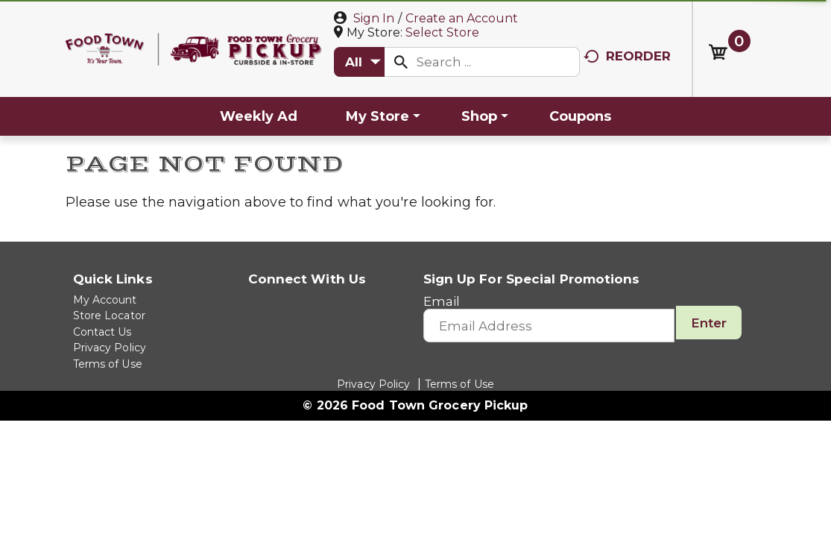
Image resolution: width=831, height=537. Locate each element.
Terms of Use (107, 364)
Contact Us (102, 332)
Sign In (373, 18)
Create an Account (461, 18)
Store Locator (109, 315)
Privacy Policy (109, 348)
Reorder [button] (628, 55)
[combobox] (359, 62)
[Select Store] (443, 32)
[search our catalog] (401, 62)
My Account (105, 300)
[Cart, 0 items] (729, 52)
